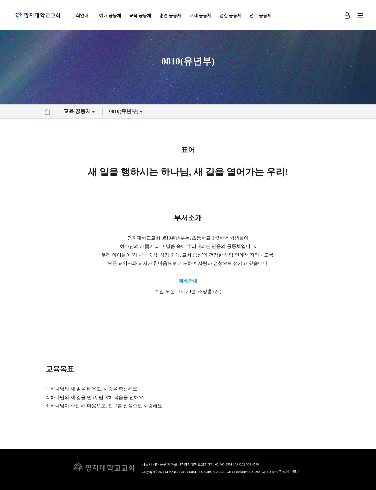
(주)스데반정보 (288, 472)
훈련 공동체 (170, 15)
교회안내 (80, 15)
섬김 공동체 (231, 15)
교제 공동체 (201, 15)
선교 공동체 (261, 15)
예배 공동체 (110, 15)
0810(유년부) (126, 111)
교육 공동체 (140, 15)
